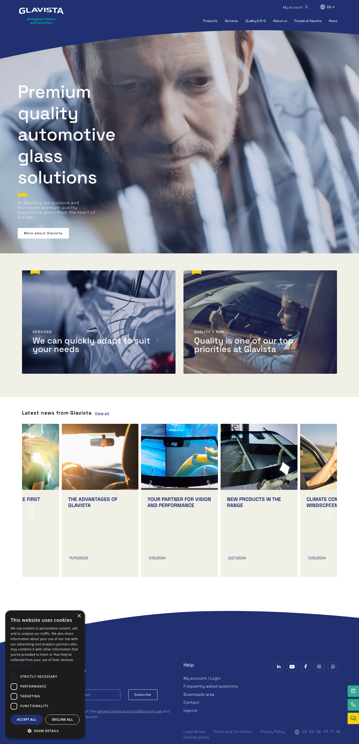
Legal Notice (194, 731)
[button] (45, 730)
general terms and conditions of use (129, 711)
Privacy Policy (272, 731)
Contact (191, 702)
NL (338, 731)
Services (231, 21)
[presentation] (31, 512)
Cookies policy (196, 737)
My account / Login (202, 678)
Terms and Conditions (232, 731)
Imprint (190, 710)
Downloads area (198, 694)
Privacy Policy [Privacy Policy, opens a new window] (21, 665)
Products (210, 21)
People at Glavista (307, 21)
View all (102, 413)
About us (280, 21)
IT (332, 731)
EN (304, 731)
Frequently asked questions (210, 686)
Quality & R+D (256, 21)
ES (311, 731)
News (333, 21)
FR (326, 731)
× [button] (79, 616)
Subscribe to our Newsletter (52, 670)
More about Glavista (43, 233)
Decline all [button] (62, 719)
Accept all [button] (27, 719)
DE (319, 731)
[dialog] (45, 674)
